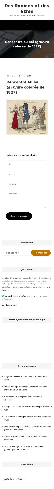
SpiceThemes (33, 485)
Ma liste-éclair (8, 303)
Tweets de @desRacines (13, 466)
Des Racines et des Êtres (27, 8)
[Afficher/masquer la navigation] (27, 24)
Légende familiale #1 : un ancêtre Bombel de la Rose (27, 374)
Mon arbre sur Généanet (15, 295)
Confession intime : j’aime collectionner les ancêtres (26, 390)
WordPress (26, 482)
